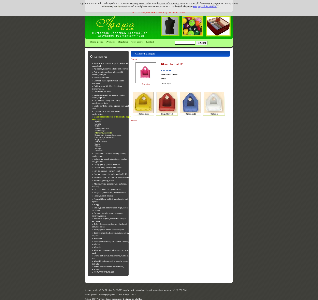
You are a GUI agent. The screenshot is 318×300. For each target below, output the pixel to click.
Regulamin (123, 42)
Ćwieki (98, 124)
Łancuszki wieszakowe (105, 137)
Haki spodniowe (102, 128)
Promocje (110, 42)
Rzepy (96, 204)
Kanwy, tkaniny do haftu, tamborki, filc (111, 174)
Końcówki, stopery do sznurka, (108, 135)
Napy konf (99, 139)
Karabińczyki (100, 130)
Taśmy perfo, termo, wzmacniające (109, 229)
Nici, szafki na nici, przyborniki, (108, 189)
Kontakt (150, 42)
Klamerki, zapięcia (103, 133)
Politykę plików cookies (205, 6)
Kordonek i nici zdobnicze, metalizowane (112, 177)
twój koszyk (124, 294)
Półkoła (98, 146)
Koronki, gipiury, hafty (104, 180)
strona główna (91, 294)
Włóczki (97, 247)
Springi (98, 148)
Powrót (134, 59)
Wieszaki (98, 238)
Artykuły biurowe (101, 77)
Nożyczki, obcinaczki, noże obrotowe (110, 192)
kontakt (134, 294)
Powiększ (146, 84)
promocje (103, 294)
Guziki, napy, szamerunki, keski (108, 168)
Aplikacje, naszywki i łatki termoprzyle (111, 69)
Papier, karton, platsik (103, 196)
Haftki (97, 126)
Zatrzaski (99, 150)
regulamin (112, 294)
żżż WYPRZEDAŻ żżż (104, 272)
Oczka (97, 144)
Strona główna (96, 42)
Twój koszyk (137, 42)
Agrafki (98, 122)
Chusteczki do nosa (102, 92)
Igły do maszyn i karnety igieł (107, 171)
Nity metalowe (101, 142)
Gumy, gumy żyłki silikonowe (107, 164)
